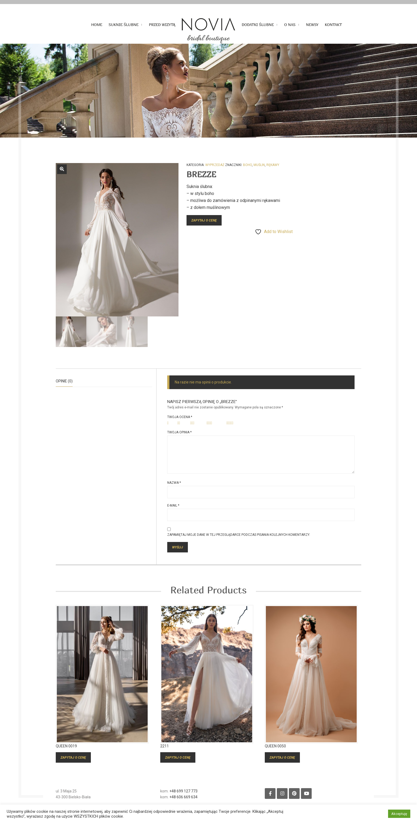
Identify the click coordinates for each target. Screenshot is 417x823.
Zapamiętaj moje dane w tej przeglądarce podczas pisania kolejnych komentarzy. (238, 535)
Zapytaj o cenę (204, 220)
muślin (259, 165)
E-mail (173, 505)
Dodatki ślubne (258, 25)
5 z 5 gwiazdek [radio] (235, 423)
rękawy (272, 165)
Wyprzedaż (214, 165)
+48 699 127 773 (183, 798)
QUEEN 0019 (66, 753)
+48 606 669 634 (183, 804)
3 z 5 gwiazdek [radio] (196, 423)
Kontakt (333, 25)
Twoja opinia (179, 432)
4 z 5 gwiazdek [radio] (215, 423)
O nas (290, 25)
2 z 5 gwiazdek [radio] (182, 423)
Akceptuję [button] (399, 814)
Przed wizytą (162, 25)
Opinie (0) (64, 381)
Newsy (312, 25)
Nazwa (174, 483)
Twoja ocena (179, 417)
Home (96, 25)
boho (247, 165)
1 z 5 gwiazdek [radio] (170, 423)
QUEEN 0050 (275, 753)
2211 (164, 753)
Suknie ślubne (123, 25)
